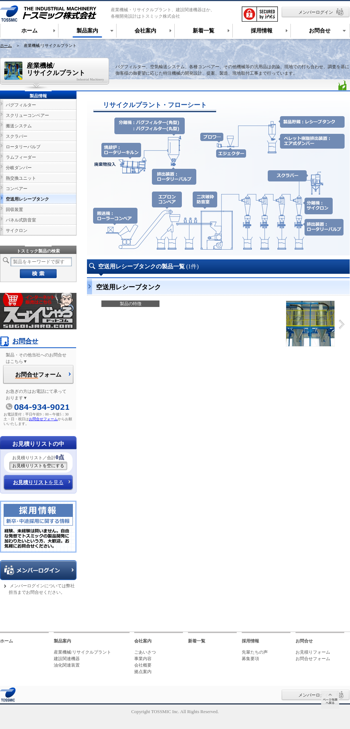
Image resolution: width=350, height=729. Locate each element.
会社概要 (143, 665)
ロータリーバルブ (23, 146)
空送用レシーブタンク (27, 199)
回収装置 (14, 209)
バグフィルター (21, 104)
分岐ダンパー (19, 167)
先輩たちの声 (255, 652)
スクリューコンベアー (27, 115)
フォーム (38, 375)
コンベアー (16, 188)
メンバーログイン (315, 12)
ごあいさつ (145, 652)
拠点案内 (143, 671)
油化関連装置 (67, 665)
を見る (38, 482)
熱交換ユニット (21, 178)
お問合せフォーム (43, 419)
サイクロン (16, 230)
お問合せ (19, 341)
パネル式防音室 (21, 220)
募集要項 (250, 658)
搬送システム (19, 125)
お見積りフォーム (313, 652)
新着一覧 (196, 641)
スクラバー (16, 136)
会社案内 (143, 641)
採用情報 (250, 641)
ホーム (6, 45)
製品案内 (62, 641)
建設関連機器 (67, 658)
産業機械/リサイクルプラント (82, 652)
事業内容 (143, 658)
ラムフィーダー (21, 157)
